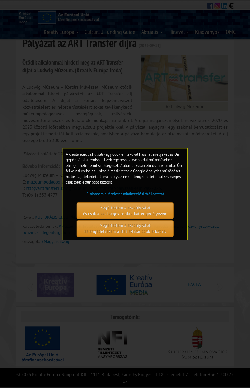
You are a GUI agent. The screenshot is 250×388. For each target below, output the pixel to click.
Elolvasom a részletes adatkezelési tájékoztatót (125, 193)
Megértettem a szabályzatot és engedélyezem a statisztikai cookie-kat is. (125, 228)
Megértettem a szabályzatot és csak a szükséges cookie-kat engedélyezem (125, 210)
